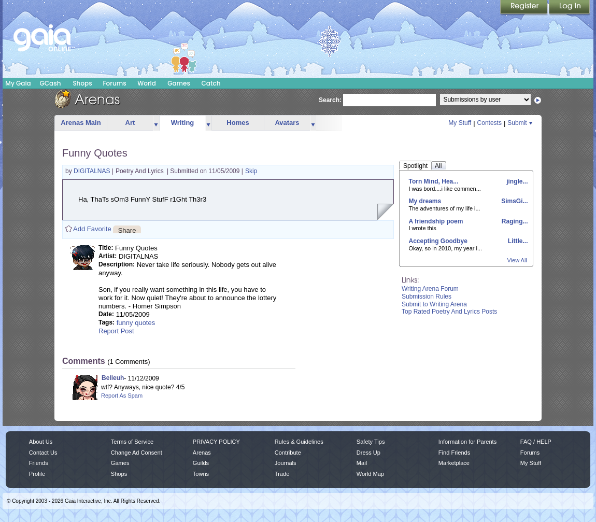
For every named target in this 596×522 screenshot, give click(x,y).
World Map (370, 474)
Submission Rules (426, 296)
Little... (517, 241)
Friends (38, 463)
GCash (50, 83)
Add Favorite (92, 229)
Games (178, 83)
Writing (182, 122)
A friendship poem (436, 221)
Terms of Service (132, 442)
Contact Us (43, 452)
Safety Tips (371, 442)
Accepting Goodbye (438, 241)
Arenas (202, 452)
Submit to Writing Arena (434, 304)
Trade (282, 474)
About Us (40, 442)
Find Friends (454, 452)
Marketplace (454, 463)
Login (569, 8)
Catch (211, 83)
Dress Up (368, 452)
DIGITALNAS (93, 171)
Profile (37, 474)
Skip (251, 171)
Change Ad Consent (136, 452)
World (146, 83)
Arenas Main (81, 122)
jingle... (516, 181)
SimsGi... (514, 201)
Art (130, 122)
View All (517, 260)
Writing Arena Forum (430, 288)
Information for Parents (467, 442)
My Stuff (459, 122)
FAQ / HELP (535, 442)
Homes (237, 122)
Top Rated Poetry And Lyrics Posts (449, 311)
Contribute (288, 452)
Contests (489, 122)
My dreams (425, 201)
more (156, 123)
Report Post (116, 331)
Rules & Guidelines (299, 442)
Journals (285, 463)
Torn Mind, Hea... (434, 181)
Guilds (201, 463)
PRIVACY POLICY (216, 442)
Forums (114, 83)
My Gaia (18, 83)
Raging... (514, 221)
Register (524, 8)
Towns (201, 474)
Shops (82, 83)
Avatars (287, 122)
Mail (362, 463)
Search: (330, 100)
